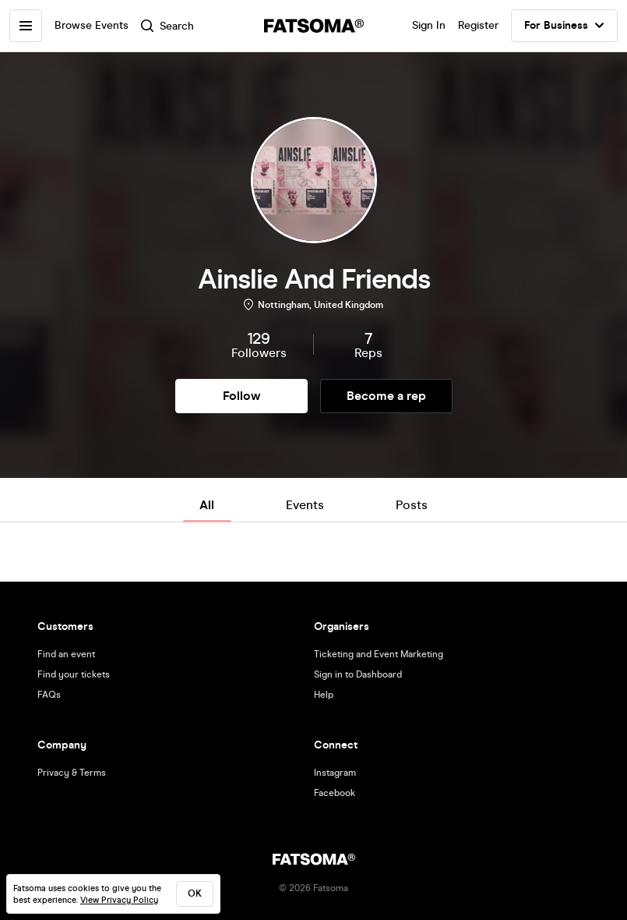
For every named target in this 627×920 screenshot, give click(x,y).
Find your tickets (73, 674)
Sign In (429, 25)
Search (167, 26)
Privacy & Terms (71, 772)
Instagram (335, 772)
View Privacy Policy (119, 900)
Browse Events (92, 25)
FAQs (49, 694)
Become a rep (386, 395)
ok (195, 893)
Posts (412, 504)
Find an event (66, 654)
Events (305, 504)
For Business (564, 26)
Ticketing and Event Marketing (378, 654)
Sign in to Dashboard (358, 674)
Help (323, 694)
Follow (241, 395)
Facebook (334, 792)
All (206, 504)
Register (478, 25)
